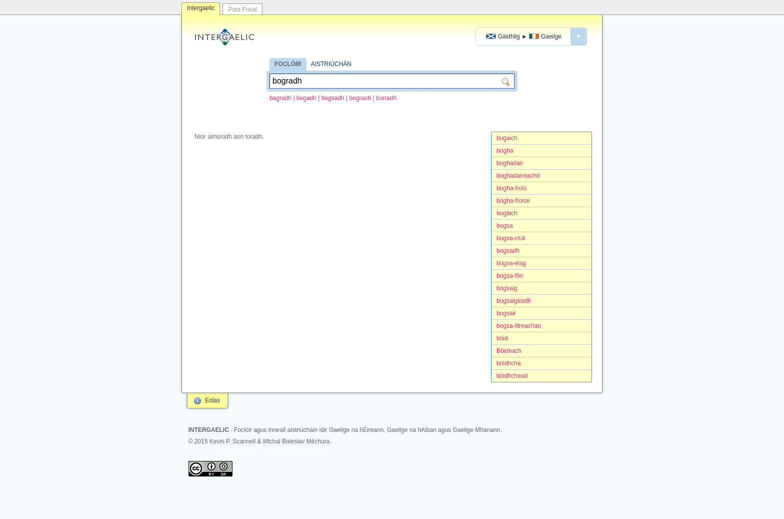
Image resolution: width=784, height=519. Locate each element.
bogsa (504, 225)
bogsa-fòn (509, 275)
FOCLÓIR (288, 64)
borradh (386, 98)
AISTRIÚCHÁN (331, 64)
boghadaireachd (518, 175)
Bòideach (509, 350)
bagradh (281, 98)
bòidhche (508, 363)
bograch (360, 98)
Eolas (212, 400)
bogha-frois (511, 188)
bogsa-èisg (511, 263)
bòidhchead (512, 375)
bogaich (507, 138)
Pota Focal (242, 9)
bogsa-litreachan (518, 325)
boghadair (509, 163)
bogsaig (507, 288)
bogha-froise (513, 200)
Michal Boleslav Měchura (296, 441)
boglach (507, 213)
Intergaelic (200, 8)
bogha (504, 150)
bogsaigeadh (513, 300)
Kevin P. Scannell (233, 441)
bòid (502, 338)
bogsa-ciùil (510, 238)
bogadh (306, 98)
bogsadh (333, 98)
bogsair (506, 313)
